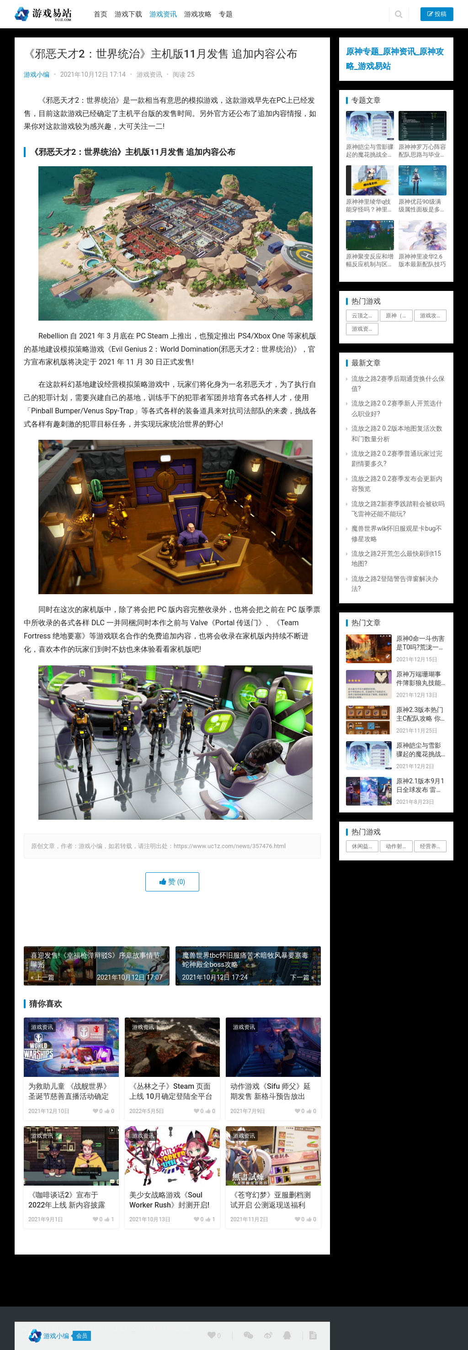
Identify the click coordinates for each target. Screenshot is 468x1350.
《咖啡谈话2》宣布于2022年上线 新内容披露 (66, 1200)
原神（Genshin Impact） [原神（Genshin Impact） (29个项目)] (399, 315)
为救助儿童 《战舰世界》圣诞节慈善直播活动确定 (69, 1091)
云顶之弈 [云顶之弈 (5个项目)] (363, 315)
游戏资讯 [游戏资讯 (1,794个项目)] (363, 329)
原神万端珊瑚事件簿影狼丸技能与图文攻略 (418, 683)
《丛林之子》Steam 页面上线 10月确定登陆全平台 (171, 1091)
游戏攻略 (198, 14)
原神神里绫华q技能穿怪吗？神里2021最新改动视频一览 (368, 205)
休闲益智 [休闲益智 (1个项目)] (363, 846)
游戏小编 (36, 74)
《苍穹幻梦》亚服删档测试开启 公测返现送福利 (270, 1200)
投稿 (437, 14)
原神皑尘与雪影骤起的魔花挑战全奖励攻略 (370, 150)
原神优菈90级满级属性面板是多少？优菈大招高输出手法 (422, 205)
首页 (100, 14)
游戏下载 (128, 14)
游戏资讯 (163, 14)
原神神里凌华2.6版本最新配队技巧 (422, 260)
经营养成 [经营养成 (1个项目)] (431, 846)
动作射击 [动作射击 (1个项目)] (397, 846)
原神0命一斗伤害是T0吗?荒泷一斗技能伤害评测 (420, 647)
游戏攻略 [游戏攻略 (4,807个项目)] (431, 315)
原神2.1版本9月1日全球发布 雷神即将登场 (420, 789)
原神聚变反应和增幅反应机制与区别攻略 (370, 260)
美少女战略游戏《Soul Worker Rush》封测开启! (169, 1200)
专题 (226, 14)
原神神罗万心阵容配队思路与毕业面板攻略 (422, 150)
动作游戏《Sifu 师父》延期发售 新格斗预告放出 (270, 1091)
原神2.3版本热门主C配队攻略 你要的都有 (419, 718)
